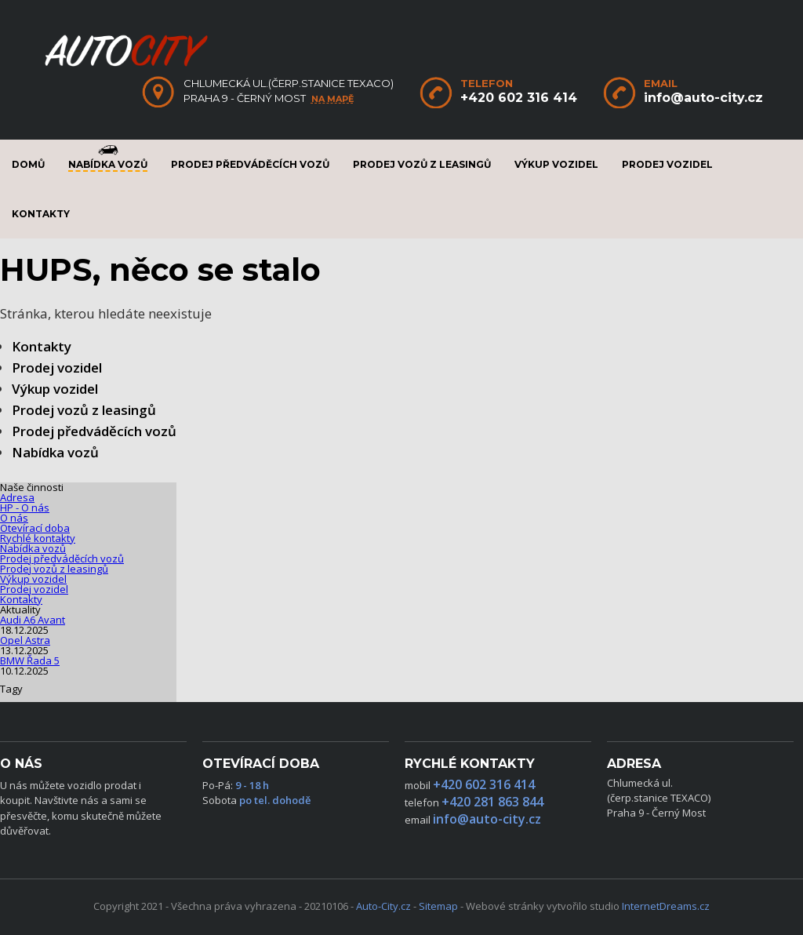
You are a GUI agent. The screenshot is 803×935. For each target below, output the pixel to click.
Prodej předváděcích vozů (250, 164)
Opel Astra (25, 640)
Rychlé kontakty (37, 538)
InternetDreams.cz (666, 906)
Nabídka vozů (107, 164)
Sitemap (438, 906)
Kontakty (41, 214)
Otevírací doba (35, 528)
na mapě (332, 99)
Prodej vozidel (667, 164)
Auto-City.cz (383, 906)
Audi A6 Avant (32, 620)
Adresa (17, 497)
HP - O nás (24, 507)
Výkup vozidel (556, 164)
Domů (28, 164)
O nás (14, 518)
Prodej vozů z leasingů (422, 164)
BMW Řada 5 (30, 660)
